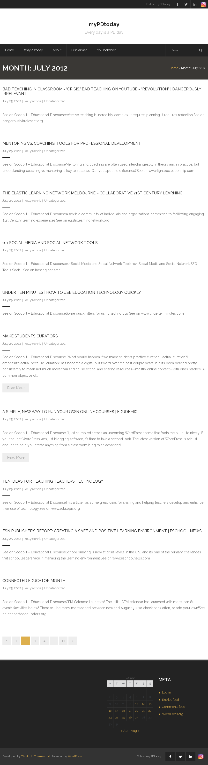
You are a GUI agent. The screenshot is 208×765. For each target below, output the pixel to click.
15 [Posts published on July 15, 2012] (150, 704)
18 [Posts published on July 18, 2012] (123, 710)
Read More (15, 388)
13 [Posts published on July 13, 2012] (136, 704)
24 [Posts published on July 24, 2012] (116, 717)
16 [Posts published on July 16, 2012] (110, 710)
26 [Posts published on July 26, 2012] (130, 717)
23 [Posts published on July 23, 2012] (110, 717)
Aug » (135, 731)
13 (63, 641)
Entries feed (170, 699)
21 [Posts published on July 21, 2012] (143, 710)
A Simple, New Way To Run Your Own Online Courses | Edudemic (69, 411)
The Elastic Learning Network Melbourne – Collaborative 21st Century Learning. (92, 193)
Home (9, 50)
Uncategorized (55, 101)
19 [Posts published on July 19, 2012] (130, 710)
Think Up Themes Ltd (35, 756)
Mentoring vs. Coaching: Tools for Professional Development (71, 143)
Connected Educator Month (34, 580)
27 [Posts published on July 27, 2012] (136, 717)
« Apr (125, 731)
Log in (166, 692)
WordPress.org (172, 714)
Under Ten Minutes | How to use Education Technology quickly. (71, 292)
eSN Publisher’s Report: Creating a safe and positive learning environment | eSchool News (102, 531)
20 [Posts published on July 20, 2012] (136, 710)
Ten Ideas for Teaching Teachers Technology (52, 481)
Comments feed (173, 707)
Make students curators (30, 336)
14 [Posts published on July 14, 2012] (143, 704)
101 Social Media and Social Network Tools (50, 242)
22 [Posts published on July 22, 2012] (150, 710)
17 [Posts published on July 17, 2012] (116, 710)
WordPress (75, 756)
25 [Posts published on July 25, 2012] (123, 717)
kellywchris (32, 101)
